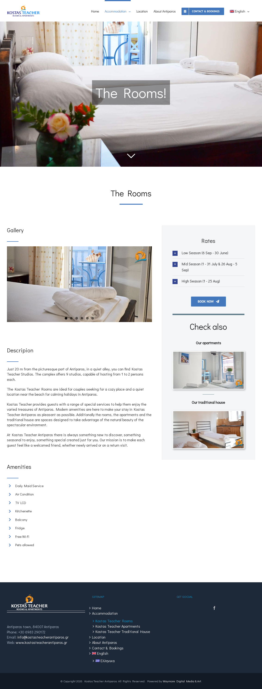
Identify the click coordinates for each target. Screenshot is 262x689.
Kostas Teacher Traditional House (123, 631)
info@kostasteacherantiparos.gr (42, 637)
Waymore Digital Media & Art (182, 681)
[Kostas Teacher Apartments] (208, 354)
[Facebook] (214, 608)
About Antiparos (104, 642)
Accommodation (105, 613)
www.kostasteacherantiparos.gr (41, 642)
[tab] (208, 252)
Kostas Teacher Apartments (118, 626)
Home (96, 607)
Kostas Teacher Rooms (114, 620)
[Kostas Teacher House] (208, 413)
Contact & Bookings (107, 647)
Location (98, 637)
